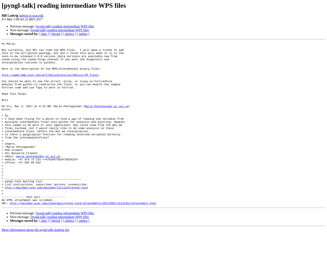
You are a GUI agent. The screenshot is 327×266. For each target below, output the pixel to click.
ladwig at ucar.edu (31, 15)
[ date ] (44, 34)
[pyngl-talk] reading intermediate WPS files (65, 26)
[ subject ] (69, 34)
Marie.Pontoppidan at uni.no (107, 119)
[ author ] (83, 34)
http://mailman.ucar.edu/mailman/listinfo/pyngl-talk (46, 217)
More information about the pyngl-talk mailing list (35, 262)
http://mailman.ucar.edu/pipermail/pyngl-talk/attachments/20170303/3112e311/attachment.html (83, 235)
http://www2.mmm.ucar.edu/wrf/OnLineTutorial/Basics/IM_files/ (50, 82)
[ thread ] (56, 34)
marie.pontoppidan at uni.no (38, 179)
